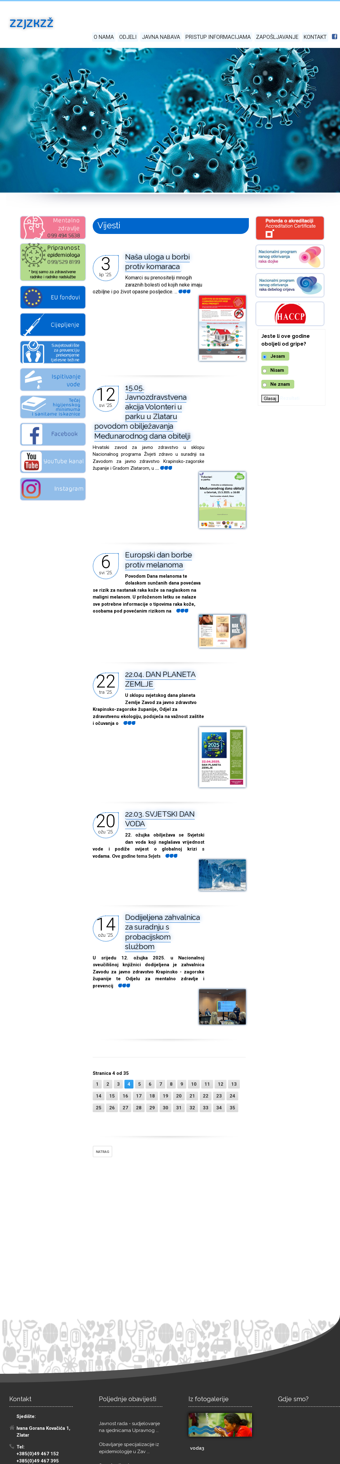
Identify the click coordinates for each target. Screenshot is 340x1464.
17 (139, 1096)
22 (205, 1096)
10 (194, 1084)
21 (192, 1096)
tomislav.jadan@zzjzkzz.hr (44, 1387)
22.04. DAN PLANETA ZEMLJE (160, 679)
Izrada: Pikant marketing (34, 1455)
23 (219, 1096)
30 (165, 1108)
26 (112, 1108)
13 (234, 1084)
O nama (104, 37)
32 (192, 1108)
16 (125, 1096)
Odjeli (128, 37)
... (179, 611)
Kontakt (315, 37)
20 (179, 1096)
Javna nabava (161, 37)
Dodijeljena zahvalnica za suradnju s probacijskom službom (162, 932)
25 (98, 1108)
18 (152, 1096)
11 (207, 1084)
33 (205, 1108)
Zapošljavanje (277, 37)
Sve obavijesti (114, 1321)
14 (98, 1096)
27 (125, 1108)
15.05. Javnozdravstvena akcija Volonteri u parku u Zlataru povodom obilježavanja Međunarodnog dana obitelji (142, 412)
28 (139, 1108)
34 (219, 1108)
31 (179, 1108)
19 (165, 1096)
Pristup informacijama (218, 37)
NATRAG (102, 1152)
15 (112, 1096)
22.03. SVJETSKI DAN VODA (159, 818)
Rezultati (290, 398)
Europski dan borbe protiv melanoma (158, 559)
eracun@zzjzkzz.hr (39, 1419)
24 (232, 1096)
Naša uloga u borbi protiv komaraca (157, 261)
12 (220, 1084)
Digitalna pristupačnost (110, 1455)
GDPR (78, 1455)
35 (232, 1108)
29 (152, 1108)
